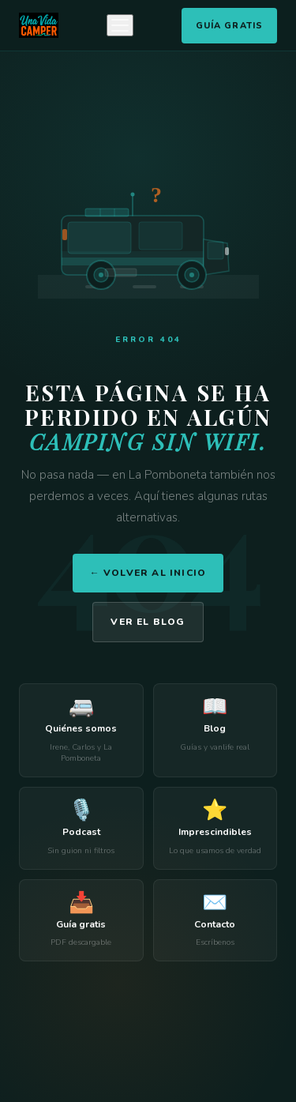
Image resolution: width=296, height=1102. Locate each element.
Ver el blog (148, 621)
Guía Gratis (229, 26)
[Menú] (120, 25)
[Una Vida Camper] (38, 25)
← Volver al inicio (148, 572)
